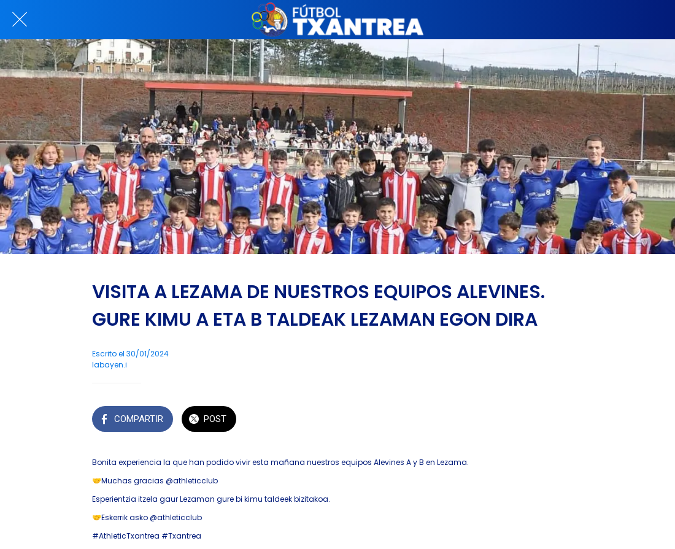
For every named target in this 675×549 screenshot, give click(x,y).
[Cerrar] (19, 19)
